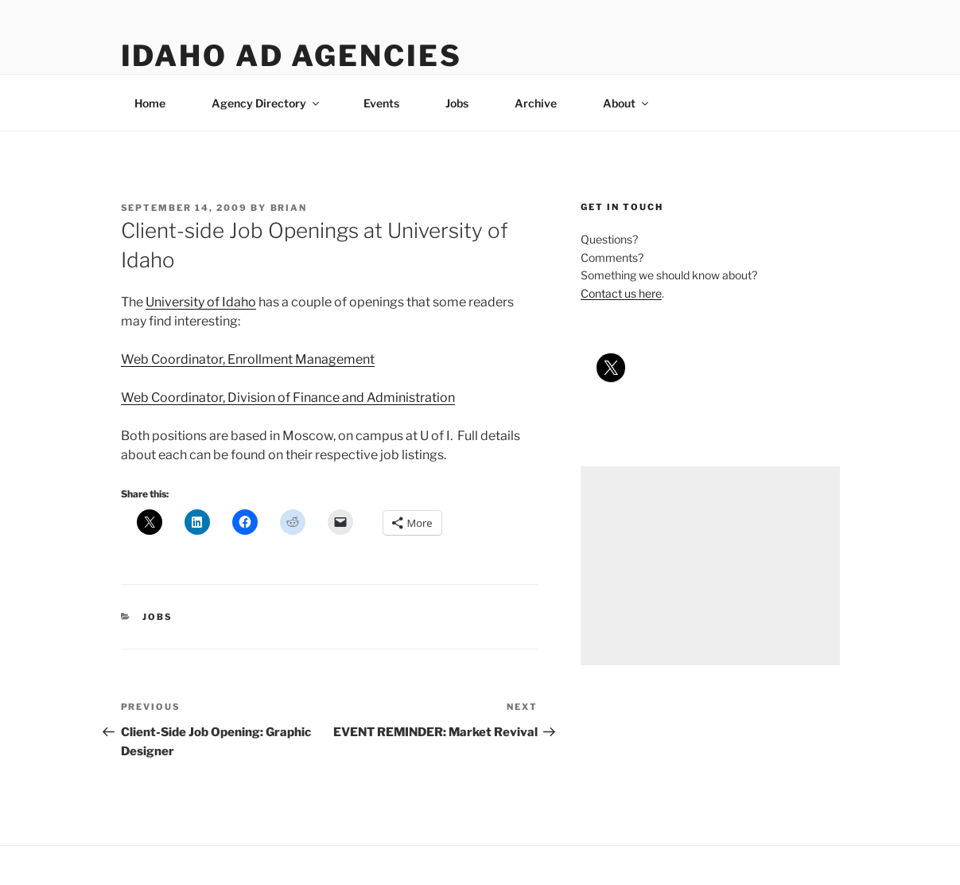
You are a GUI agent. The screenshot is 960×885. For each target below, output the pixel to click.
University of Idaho (201, 302)
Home (149, 103)
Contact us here (621, 293)
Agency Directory (266, 103)
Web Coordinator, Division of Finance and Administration (288, 397)
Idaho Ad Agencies (291, 55)
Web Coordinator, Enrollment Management (248, 359)
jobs (157, 616)
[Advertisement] (710, 565)
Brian (289, 207)
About (627, 103)
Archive (536, 103)
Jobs (456, 103)
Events (381, 103)
